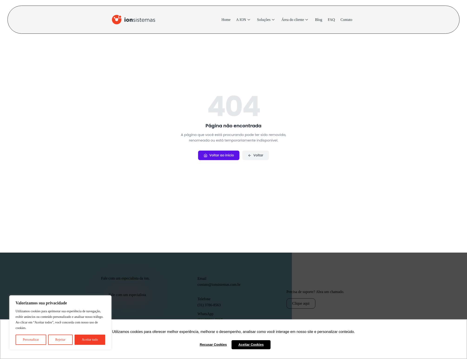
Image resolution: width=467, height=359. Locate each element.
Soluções (265, 20)
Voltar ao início (219, 155)
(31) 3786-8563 (209, 305)
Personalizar (31, 339)
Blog (318, 20)
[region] (60, 322)
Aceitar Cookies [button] (251, 344)
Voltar (255, 155)
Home (226, 20)
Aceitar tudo (90, 339)
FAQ (331, 20)
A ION (243, 20)
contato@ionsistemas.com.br (219, 285)
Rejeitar (60, 339)
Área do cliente (294, 20)
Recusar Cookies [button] (213, 344)
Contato (346, 20)
